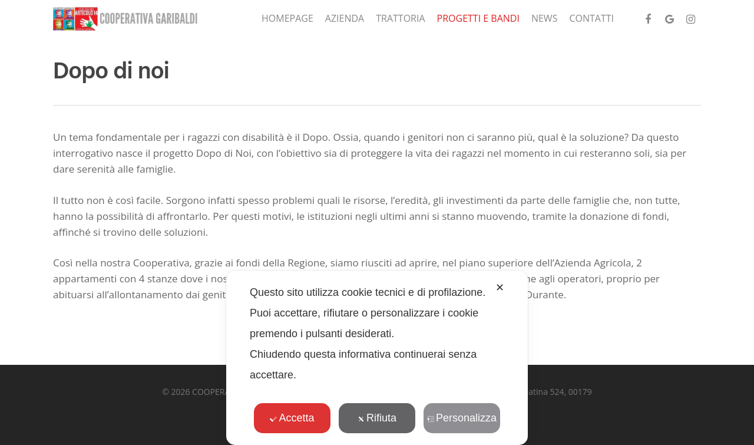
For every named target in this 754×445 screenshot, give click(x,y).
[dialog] (377, 358)
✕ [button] (499, 288)
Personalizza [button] (462, 418)
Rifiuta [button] (377, 418)
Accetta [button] (292, 418)
